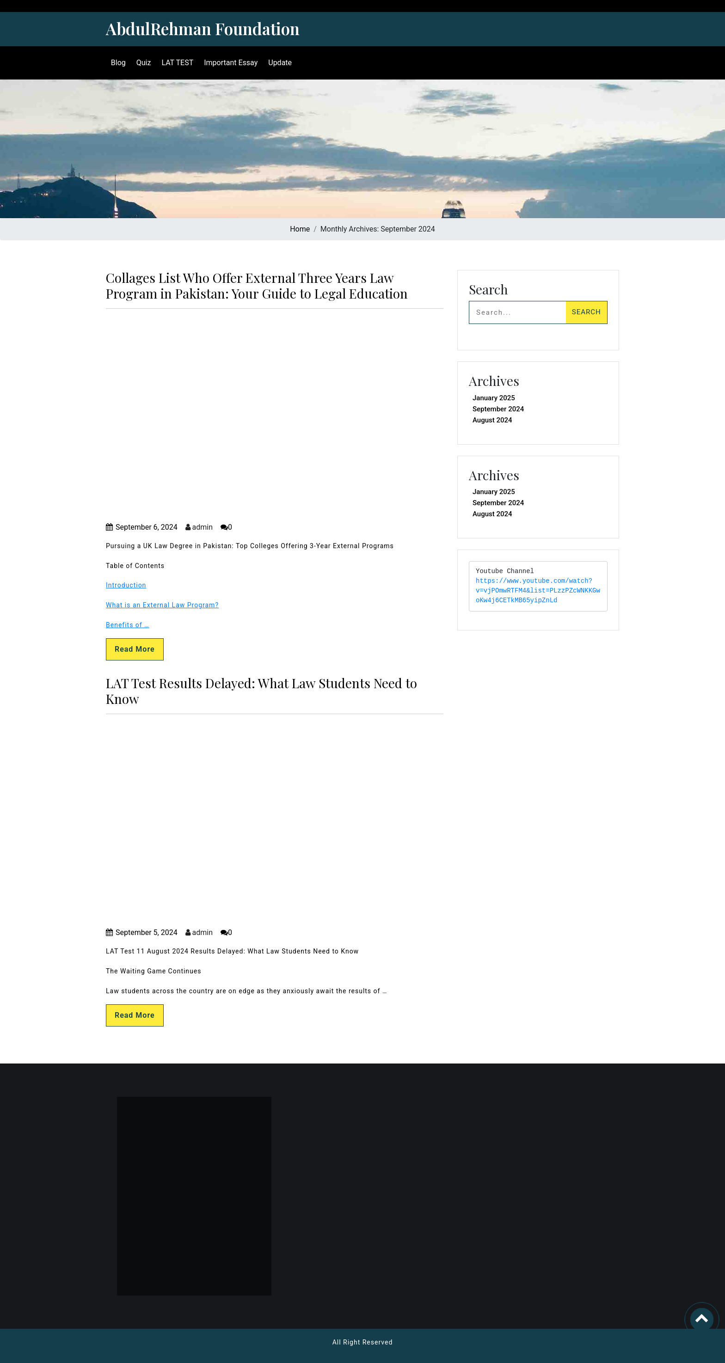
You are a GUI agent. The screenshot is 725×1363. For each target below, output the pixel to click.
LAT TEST (176, 62)
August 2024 (492, 420)
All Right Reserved (362, 1342)
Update (278, 62)
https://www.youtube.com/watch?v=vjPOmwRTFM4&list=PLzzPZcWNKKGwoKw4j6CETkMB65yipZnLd (538, 591)
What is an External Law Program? (162, 605)
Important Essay (229, 62)
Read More (135, 649)
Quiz (142, 62)
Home (300, 229)
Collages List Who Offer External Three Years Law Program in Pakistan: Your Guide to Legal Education (257, 285)
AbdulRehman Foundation (203, 28)
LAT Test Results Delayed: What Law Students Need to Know (261, 690)
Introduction (126, 585)
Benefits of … (127, 625)
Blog (117, 62)
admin (199, 527)
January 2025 (494, 398)
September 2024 (498, 409)
